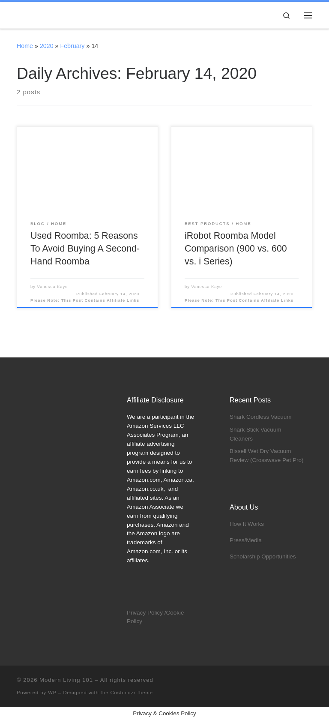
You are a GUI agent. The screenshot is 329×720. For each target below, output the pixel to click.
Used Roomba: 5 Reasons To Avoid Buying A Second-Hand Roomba (85, 249)
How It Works (247, 524)
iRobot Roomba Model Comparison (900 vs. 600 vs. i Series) (236, 249)
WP (52, 692)
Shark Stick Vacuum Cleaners (255, 434)
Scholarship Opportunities (263, 556)
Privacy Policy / (146, 612)
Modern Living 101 (66, 680)
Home (25, 45)
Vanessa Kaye (52, 287)
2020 (47, 45)
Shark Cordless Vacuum (261, 417)
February (72, 45)
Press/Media (246, 540)
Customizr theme (132, 692)
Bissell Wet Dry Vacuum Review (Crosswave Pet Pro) (267, 455)
